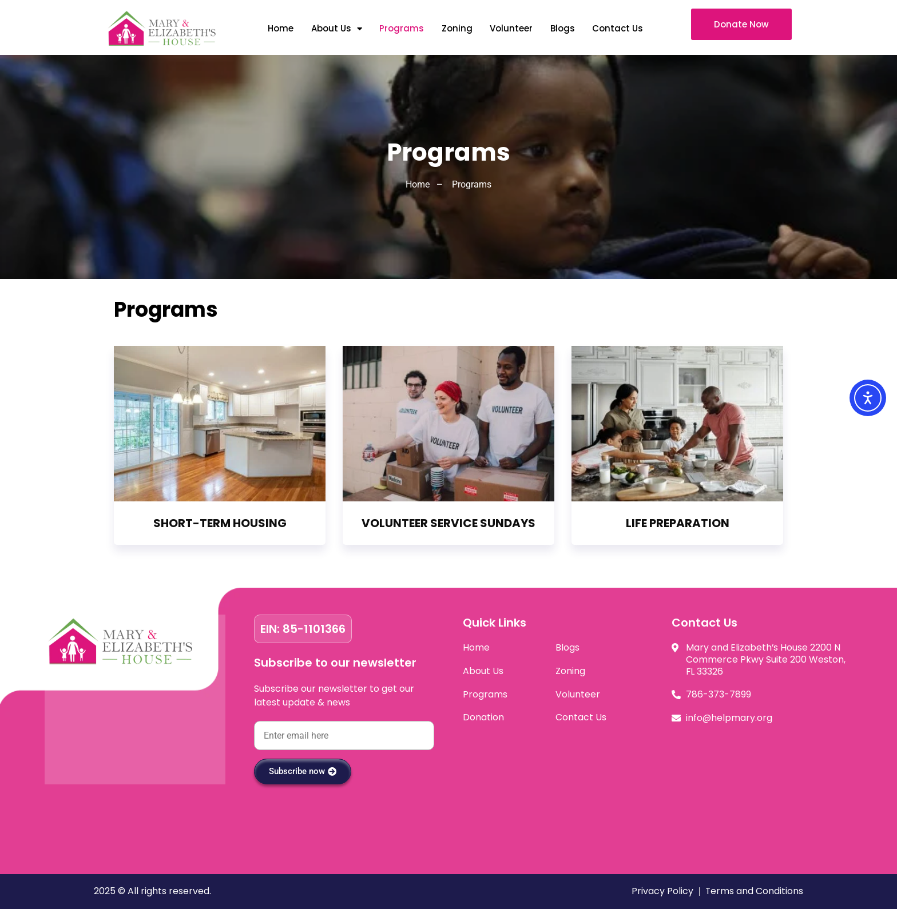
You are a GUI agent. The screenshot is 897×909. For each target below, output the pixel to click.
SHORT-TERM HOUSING (220, 523)
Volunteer (510, 28)
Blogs (561, 28)
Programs (401, 28)
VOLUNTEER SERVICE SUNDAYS (448, 523)
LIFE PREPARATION (677, 523)
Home (280, 28)
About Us (335, 29)
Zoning (455, 28)
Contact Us (617, 28)
